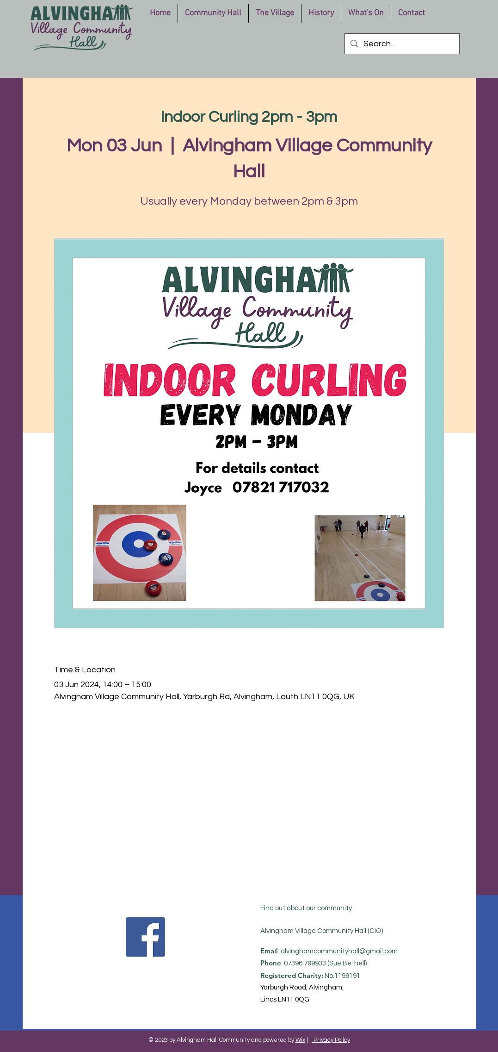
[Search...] (401, 44)
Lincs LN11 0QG (284, 999)
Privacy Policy (331, 1040)
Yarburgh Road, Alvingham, (302, 987)
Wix (300, 1040)
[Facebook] (145, 937)
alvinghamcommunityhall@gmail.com (339, 951)
